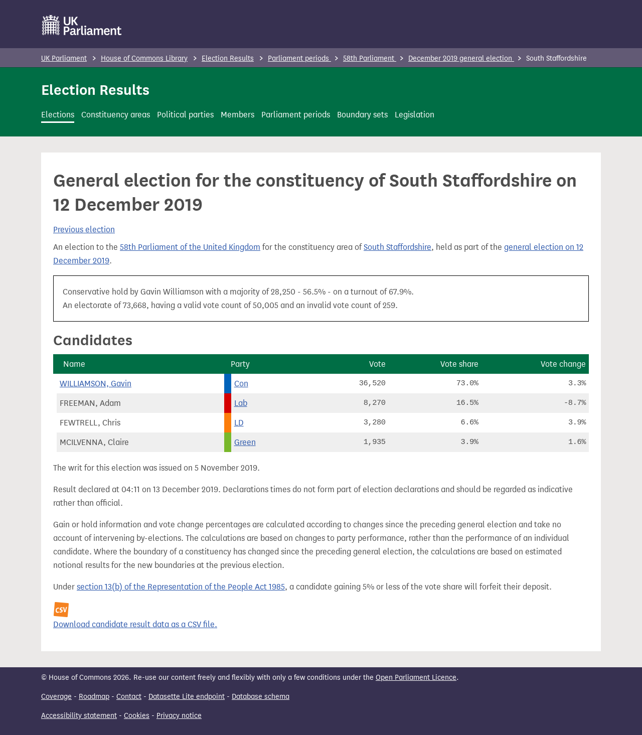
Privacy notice (179, 715)
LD (239, 422)
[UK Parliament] (82, 25)
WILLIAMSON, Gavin (95, 383)
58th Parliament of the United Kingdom (190, 247)
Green (245, 442)
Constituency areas (115, 114)
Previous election (84, 229)
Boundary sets (362, 114)
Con (241, 383)
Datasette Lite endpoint (186, 696)
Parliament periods (299, 58)
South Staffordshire (397, 247)
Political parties (185, 114)
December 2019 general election (461, 58)
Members (237, 114)
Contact (128, 696)
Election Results (228, 58)
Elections (57, 114)
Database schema (260, 696)
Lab (240, 403)
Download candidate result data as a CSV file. (135, 624)
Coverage (56, 696)
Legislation (414, 114)
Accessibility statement (79, 715)
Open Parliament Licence (416, 677)
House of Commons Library (144, 58)
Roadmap (94, 696)
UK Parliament (64, 58)
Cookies (136, 715)
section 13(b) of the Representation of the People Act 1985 (181, 587)
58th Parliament (369, 58)
